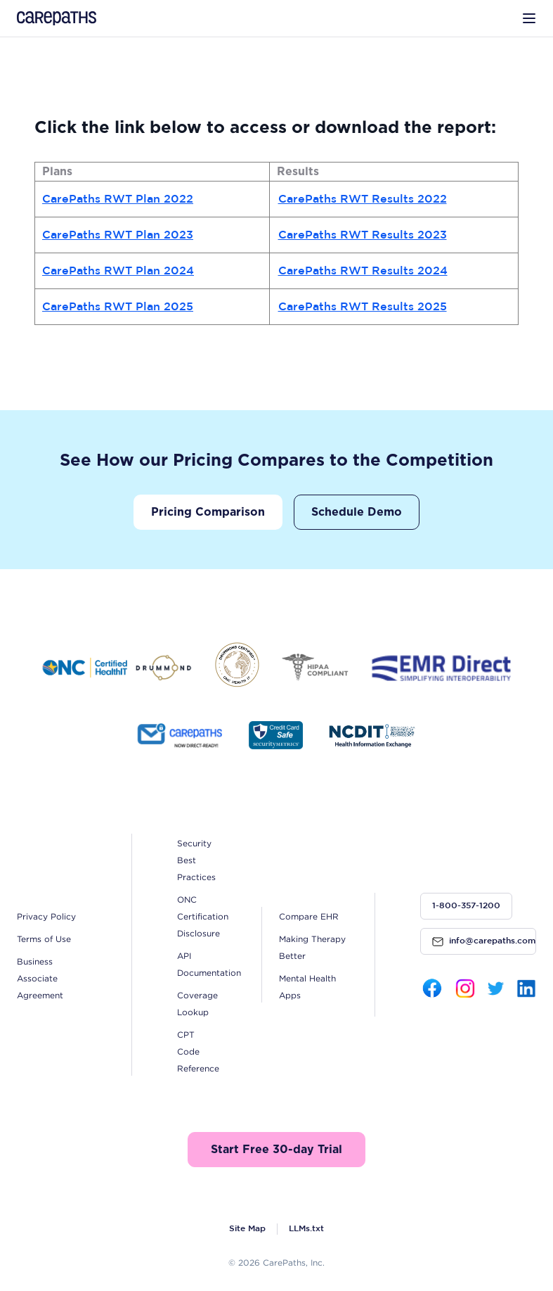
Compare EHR (309, 916)
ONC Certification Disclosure (202, 916)
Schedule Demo (356, 512)
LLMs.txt (306, 1229)
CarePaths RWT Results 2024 (363, 271)
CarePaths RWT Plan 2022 (117, 199)
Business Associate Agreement (40, 978)
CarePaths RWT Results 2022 (362, 199)
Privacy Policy (46, 916)
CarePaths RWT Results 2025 (362, 307)
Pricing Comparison (208, 512)
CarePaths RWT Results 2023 (362, 235)
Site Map (247, 1229)
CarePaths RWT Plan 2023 (117, 235)
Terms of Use (44, 938)
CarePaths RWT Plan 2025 (117, 307)
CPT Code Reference (198, 1051)
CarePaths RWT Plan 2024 (118, 271)
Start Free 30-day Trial (276, 1149)
